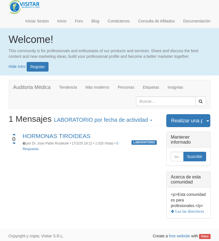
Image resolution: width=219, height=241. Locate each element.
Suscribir (194, 156)
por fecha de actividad (103, 120)
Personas (126, 87)
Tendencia (68, 87)
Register (37, 67)
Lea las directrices (189, 211)
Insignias (175, 87)
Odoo (205, 236)
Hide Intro (17, 66)
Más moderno (97, 87)
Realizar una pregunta (187, 120)
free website (179, 236)
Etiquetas (151, 87)
